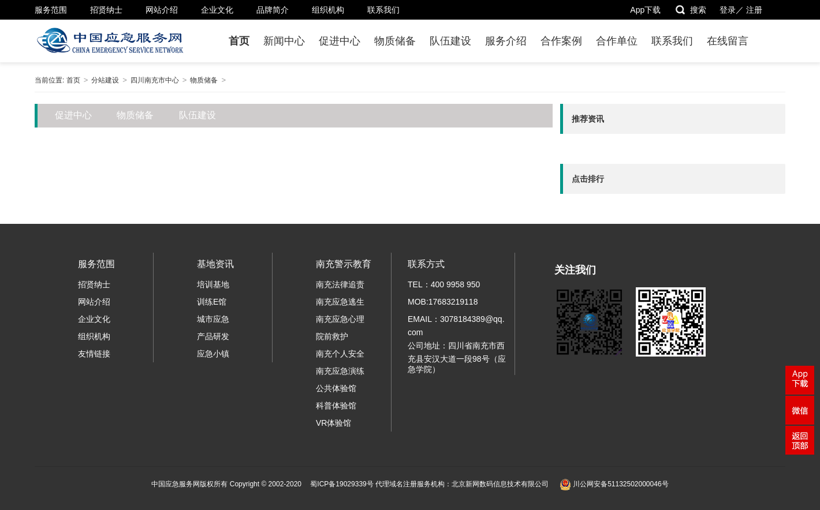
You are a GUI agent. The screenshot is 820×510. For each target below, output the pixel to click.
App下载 (645, 9)
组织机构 (328, 9)
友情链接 (94, 353)
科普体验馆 (336, 405)
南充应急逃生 (340, 301)
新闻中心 (284, 41)
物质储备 (395, 41)
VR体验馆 (333, 422)
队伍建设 (450, 41)
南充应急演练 (340, 371)
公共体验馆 (336, 388)
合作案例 (561, 41)
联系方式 (426, 264)
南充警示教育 (343, 264)
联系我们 (383, 9)
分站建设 (105, 80)
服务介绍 (506, 41)
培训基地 (213, 284)
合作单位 (617, 41)
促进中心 (339, 41)
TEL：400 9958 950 (444, 284)
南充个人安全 (340, 353)
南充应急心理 (340, 319)
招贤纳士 (106, 9)
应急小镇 (213, 353)
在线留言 (727, 41)
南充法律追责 (340, 284)
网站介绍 (162, 9)
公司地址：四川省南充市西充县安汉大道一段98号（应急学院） (457, 357)
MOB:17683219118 (443, 301)
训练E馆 (211, 301)
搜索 (690, 10)
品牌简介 (272, 9)
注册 (754, 9)
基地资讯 (215, 264)
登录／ (732, 9)
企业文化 (217, 9)
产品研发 (213, 336)
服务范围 (51, 9)
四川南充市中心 (155, 80)
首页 (239, 41)
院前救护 (332, 336)
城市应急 (213, 319)
